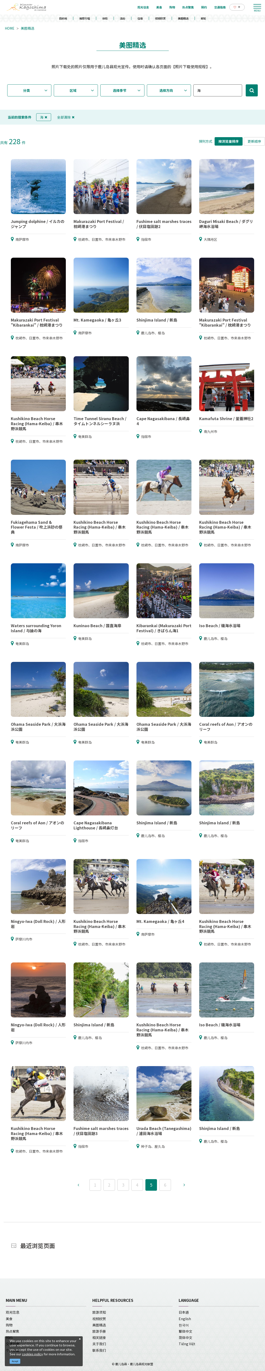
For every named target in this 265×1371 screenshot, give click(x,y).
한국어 (184, 1325)
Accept (15, 1361)
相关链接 (99, 1337)
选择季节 (119, 90)
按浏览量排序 (228, 141)
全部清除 (66, 117)
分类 (26, 90)
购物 (9, 1325)
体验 (105, 18)
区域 (73, 90)
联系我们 (99, 1350)
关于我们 (99, 1343)
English (185, 1318)
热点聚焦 (12, 1331)
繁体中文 (185, 1331)
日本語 (184, 1312)
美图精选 (183, 18)
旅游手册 (99, 1331)
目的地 (63, 18)
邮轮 (203, 18)
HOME (9, 28)
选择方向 (166, 90)
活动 (122, 18)
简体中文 (185, 1337)
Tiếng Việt (187, 1343)
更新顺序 (254, 141)
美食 (9, 1318)
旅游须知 (99, 1312)
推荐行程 (84, 18)
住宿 (140, 18)
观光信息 (12, 1312)
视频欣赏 (160, 18)
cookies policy (32, 1354)
